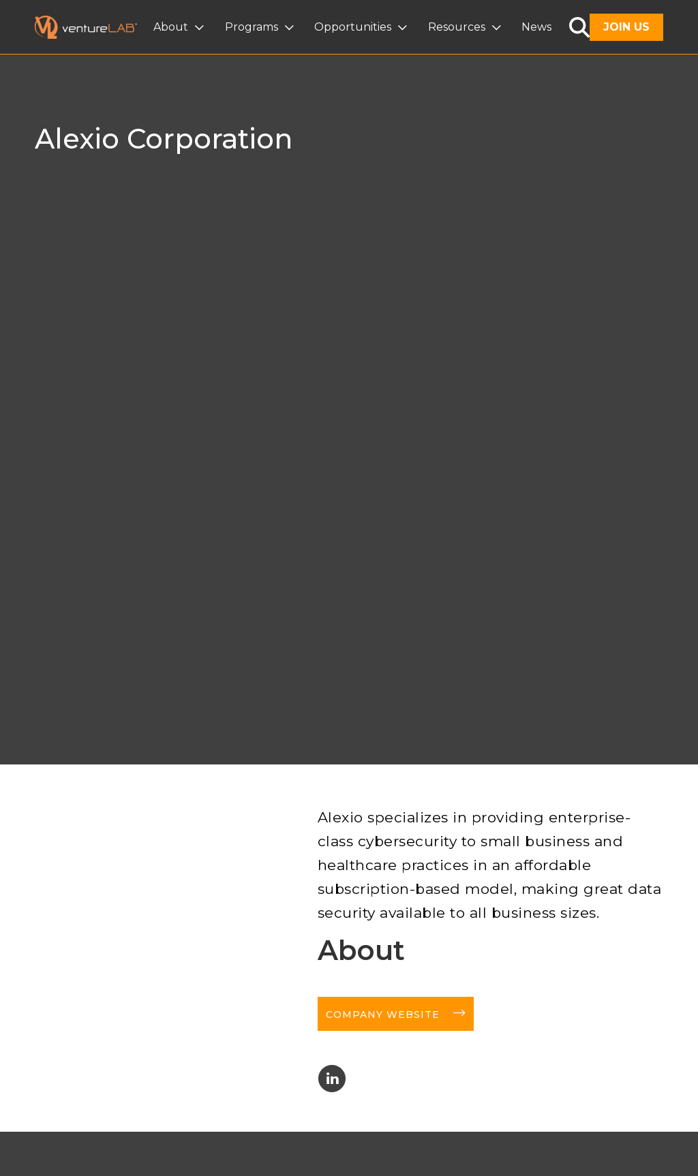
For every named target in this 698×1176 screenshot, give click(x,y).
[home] (94, 27)
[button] (180, 27)
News (536, 26)
